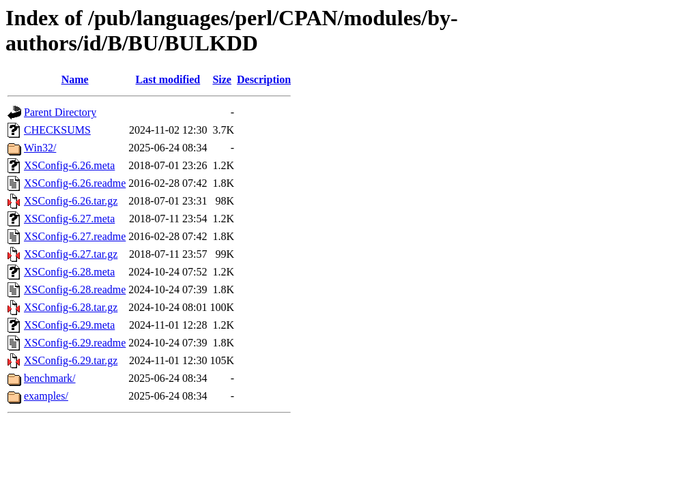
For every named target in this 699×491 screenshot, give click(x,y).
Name (75, 79)
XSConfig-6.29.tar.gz (70, 360)
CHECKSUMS (57, 130)
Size (221, 79)
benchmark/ (50, 378)
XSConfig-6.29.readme (75, 342)
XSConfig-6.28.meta (69, 272)
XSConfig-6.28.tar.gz (70, 307)
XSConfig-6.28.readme (75, 289)
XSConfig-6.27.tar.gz (70, 254)
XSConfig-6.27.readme (75, 236)
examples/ (46, 396)
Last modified (168, 79)
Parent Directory (60, 112)
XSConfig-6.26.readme (75, 183)
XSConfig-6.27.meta (69, 218)
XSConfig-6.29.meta (69, 325)
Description (264, 79)
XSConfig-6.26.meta (69, 165)
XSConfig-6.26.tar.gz (70, 201)
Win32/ (40, 147)
